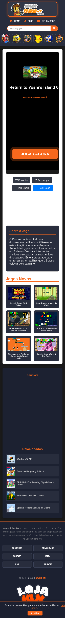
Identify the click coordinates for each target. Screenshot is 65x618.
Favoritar (21, 180)
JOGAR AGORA (35, 154)
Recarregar (42, 180)
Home (15, 21)
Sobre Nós (17, 548)
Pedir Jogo (43, 188)
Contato (17, 556)
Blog (28, 21)
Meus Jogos (46, 21)
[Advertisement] (35, 121)
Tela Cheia (22, 188)
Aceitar (35, 613)
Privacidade (48, 548)
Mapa (48, 556)
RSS (17, 564)
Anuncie (48, 564)
